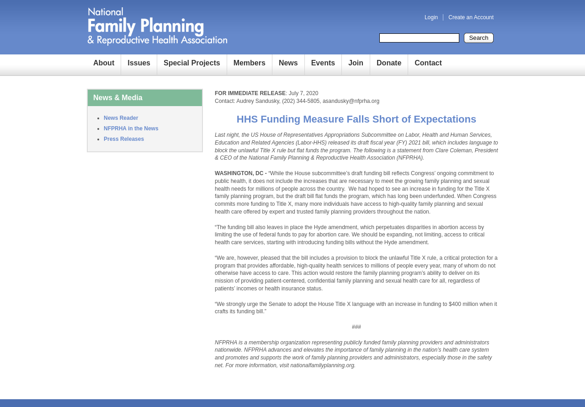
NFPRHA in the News (131, 128)
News (288, 63)
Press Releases (124, 139)
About (103, 63)
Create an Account (471, 17)
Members (250, 63)
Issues (139, 63)
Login (431, 17)
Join (355, 63)
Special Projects (192, 63)
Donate (389, 63)
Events (323, 63)
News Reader (121, 118)
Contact (428, 63)
